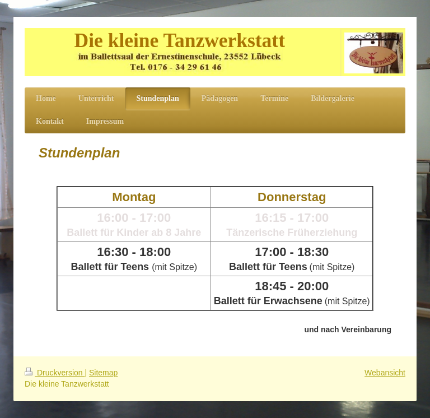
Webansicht (384, 372)
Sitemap (103, 372)
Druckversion (55, 372)
